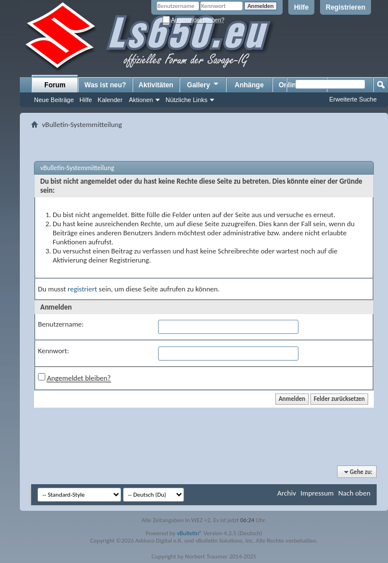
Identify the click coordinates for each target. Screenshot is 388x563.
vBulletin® (189, 533)
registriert (82, 289)
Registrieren (345, 7)
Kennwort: (53, 350)
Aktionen (141, 99)
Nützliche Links (186, 99)
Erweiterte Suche (353, 99)
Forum (54, 85)
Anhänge (248, 85)
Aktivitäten (156, 85)
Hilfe (301, 7)
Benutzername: (61, 324)
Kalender (109, 99)
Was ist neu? (105, 85)
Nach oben (354, 493)
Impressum (317, 493)
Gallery (203, 84)
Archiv (286, 493)
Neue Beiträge (54, 99)
